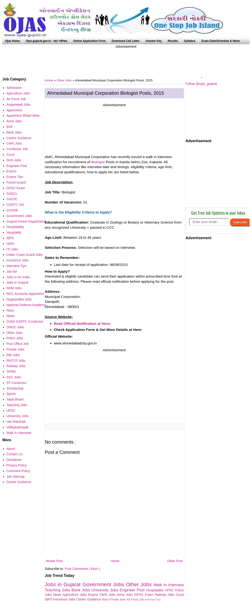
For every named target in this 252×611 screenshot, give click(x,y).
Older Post (175, 561)
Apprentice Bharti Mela (23, 115)
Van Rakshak (16, 421)
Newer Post (54, 561)
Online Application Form (89, 41)
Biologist (98, 162)
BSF (10, 127)
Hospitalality (155, 590)
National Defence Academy (26, 305)
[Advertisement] (126, 59)
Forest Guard (16, 182)
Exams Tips (15, 177)
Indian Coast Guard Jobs (25, 255)
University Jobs (105, 590)
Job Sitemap (16, 476)
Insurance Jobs (64, 599)
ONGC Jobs (15, 327)
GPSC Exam (144, 595)
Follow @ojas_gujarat (201, 84)
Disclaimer (14, 460)
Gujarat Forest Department (26, 221)
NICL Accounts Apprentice (25, 294)
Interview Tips (153, 599)
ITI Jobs (12, 249)
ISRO (10, 244)
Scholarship (15, 388)
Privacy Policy (17, 465)
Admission (14, 88)
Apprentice (14, 110)
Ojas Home (12, 41)
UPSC (170, 590)
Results (173, 41)
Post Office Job (18, 344)
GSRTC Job (15, 204)
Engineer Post (133, 590)
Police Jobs (15, 338)
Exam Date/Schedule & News (221, 41)
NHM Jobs (14, 288)
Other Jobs (64, 80)
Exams (94, 595)
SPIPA (11, 371)
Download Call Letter (126, 41)
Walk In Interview (169, 585)
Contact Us (15, 454)
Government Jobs (104, 584)
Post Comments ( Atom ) (82, 569)
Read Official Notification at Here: (82, 323)
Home (115, 561)
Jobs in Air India (18, 277)
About (11, 449)
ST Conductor (17, 383)
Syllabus (189, 41)
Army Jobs (125, 595)
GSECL (12, 193)
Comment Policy (18, 471)
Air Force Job (135, 599)
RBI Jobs (13, 355)
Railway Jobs (165, 595)
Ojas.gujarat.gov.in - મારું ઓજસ (46, 41)
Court (180, 595)
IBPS (49, 599)
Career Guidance (89, 599)
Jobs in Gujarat (63, 584)
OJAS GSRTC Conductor (25, 321)
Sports (11, 394)
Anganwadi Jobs (19, 104)
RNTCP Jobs (16, 360)
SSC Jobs (14, 377)
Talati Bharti (15, 399)
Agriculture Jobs (75, 595)
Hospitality (14, 232)
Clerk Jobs (108, 595)
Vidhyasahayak (18, 427)
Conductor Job (17, 149)
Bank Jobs (81, 590)
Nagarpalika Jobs (19, 299)
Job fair (12, 271)
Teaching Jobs (58, 590)
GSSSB (12, 210)
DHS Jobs (14, 160)
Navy (105, 599)
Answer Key (154, 41)
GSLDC (12, 199)
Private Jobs (117, 599)
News (58, 595)
